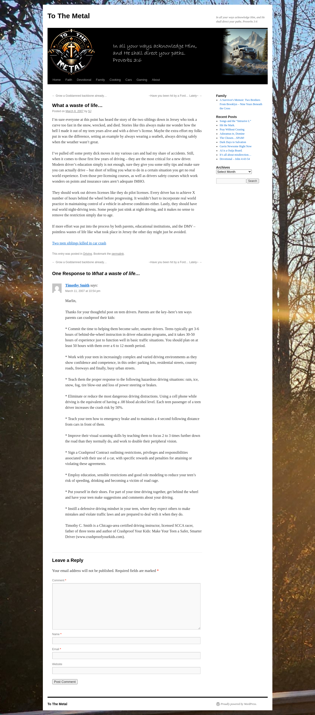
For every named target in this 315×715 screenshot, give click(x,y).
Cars (129, 79)
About (156, 79)
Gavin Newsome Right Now (236, 146)
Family (100, 79)
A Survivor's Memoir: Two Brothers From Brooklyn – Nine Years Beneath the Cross (241, 104)
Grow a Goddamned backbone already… (79, 95)
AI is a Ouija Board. (231, 150)
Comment (59, 580)
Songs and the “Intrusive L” (235, 121)
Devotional (84, 79)
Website (57, 664)
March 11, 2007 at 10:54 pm (82, 291)
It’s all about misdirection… (235, 154)
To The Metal (69, 16)
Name (57, 634)
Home (57, 79)
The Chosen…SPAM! (232, 138)
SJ (89, 111)
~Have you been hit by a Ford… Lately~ (175, 95)
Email (56, 649)
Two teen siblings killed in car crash (79, 243)
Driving (87, 253)
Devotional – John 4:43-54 (235, 159)
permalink (118, 253)
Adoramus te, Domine (232, 133)
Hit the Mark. (227, 125)
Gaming (142, 79)
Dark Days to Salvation (233, 142)
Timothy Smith (77, 285)
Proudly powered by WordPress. (239, 704)
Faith (68, 79)
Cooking (115, 79)
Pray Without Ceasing (232, 129)
